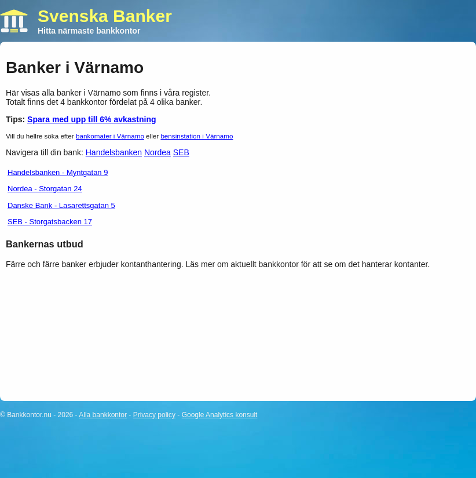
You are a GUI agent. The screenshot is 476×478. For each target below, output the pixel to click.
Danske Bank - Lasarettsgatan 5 (61, 205)
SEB (181, 152)
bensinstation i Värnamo (196, 136)
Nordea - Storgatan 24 (45, 188)
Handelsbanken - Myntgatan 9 (58, 172)
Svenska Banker (105, 15)
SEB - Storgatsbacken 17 (50, 221)
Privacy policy (154, 415)
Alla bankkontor (103, 415)
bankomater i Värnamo (110, 136)
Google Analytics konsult (220, 415)
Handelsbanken (114, 152)
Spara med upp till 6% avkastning (91, 119)
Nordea (157, 152)
